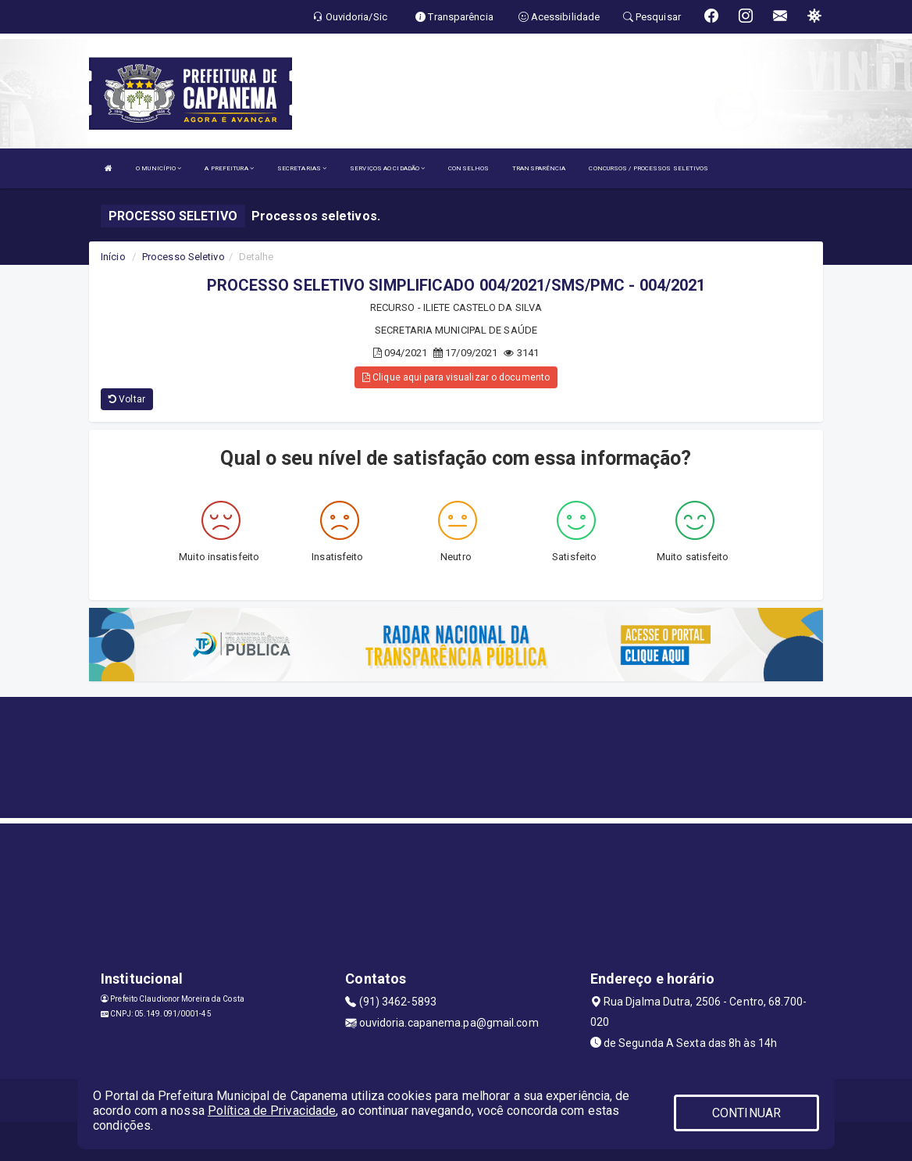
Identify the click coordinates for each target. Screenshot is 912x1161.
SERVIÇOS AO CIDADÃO (387, 168)
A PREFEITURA (229, 168)
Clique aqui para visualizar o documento (456, 377)
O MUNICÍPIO (158, 168)
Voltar (127, 399)
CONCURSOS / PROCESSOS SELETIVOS (648, 168)
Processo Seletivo (183, 257)
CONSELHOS (468, 168)
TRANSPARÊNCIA (538, 168)
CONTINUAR (746, 1113)
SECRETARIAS (301, 168)
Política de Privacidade (272, 1110)
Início (113, 257)
